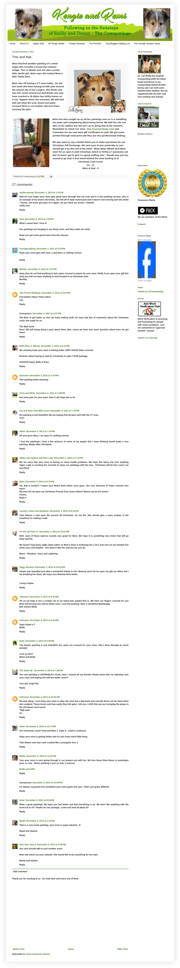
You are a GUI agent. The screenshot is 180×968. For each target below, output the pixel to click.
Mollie (22, 756)
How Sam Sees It (27, 844)
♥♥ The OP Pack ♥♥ (28, 531)
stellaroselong (26, 192)
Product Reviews (77, 43)
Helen (22, 431)
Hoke (22, 800)
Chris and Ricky (27, 393)
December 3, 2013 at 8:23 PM (40, 481)
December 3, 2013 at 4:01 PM (56, 293)
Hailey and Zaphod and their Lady (36, 458)
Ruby (22, 481)
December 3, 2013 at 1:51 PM (49, 192)
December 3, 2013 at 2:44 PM (39, 219)
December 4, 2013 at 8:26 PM (39, 800)
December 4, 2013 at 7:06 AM (48, 670)
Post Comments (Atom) (38, 954)
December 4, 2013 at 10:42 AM (45, 697)
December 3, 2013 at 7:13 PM (65, 411)
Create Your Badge (145, 281)
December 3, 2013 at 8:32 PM (64, 511)
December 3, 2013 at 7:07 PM (44, 375)
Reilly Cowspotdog (144, 240)
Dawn (22, 726)
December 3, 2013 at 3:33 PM (50, 248)
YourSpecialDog (27, 248)
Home (12, 43)
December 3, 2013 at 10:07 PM (54, 531)
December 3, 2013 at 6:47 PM (55, 346)
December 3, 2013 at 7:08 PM (50, 393)
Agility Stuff (38, 43)
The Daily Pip (26, 670)
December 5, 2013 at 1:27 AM (40, 821)
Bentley (23, 269)
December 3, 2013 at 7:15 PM (40, 431)
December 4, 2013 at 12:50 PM (47, 782)
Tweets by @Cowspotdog (150, 291)
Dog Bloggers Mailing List (118, 43)
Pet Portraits (95, 43)
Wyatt (22, 821)
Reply (22, 210)
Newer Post (18, 949)
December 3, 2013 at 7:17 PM (68, 458)
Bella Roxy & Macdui (29, 346)
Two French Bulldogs (30, 293)
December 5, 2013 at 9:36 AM (51, 844)
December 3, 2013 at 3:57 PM (42, 269)
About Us (24, 43)
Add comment (20, 871)
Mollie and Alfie (27, 769)
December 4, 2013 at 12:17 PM (41, 726)
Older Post (122, 949)
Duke (22, 641)
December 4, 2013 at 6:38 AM (39, 641)
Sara (21, 219)
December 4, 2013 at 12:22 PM (41, 756)
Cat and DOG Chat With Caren (34, 411)
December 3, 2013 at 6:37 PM (47, 313)
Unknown (24, 375)
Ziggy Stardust (26, 567)
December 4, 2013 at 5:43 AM (44, 597)
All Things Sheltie (56, 43)
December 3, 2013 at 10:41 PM (50, 567)
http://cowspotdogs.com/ (100, 129)
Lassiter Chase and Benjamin (34, 511)
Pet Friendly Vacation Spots (147, 43)
